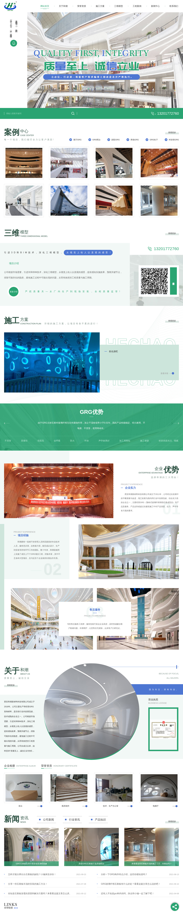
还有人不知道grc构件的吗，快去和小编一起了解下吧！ (127, 893)
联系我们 (173, 6)
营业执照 (153, 699)
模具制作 (65, 806)
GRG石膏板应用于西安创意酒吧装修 (31, 864)
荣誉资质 (81, 6)
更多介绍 (13, 292)
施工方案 (100, 6)
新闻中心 (155, 6)
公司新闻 (48, 819)
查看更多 (172, 132)
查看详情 (164, 373)
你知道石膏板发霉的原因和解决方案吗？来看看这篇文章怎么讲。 (39, 893)
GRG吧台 (96, 140)
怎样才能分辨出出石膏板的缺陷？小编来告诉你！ (32, 874)
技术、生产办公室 (110, 806)
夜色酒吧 (113, 351)
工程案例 (137, 6)
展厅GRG (77, 140)
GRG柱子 (154, 140)
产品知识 (100, 819)
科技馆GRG (174, 140)
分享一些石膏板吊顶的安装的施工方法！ (27, 884)
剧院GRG (115, 140)
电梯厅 (156, 806)
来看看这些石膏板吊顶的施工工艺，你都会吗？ (152, 864)
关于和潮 (63, 6)
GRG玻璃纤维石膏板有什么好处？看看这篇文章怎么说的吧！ (130, 884)
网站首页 (44, 6)
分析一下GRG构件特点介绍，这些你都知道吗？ (124, 874)
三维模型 (118, 6)
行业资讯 (74, 819)
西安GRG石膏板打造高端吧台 (91, 864)
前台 (20, 806)
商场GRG (135, 140)
